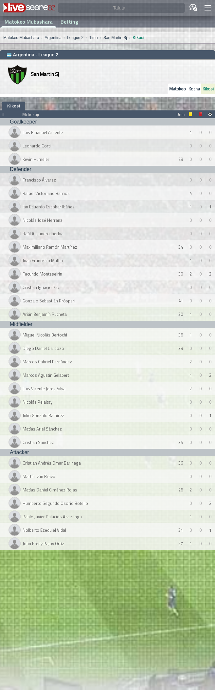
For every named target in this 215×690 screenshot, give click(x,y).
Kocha (194, 89)
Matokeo (177, 89)
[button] (208, 8)
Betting (69, 22)
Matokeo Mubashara (29, 22)
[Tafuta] (121, 8)
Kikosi (208, 89)
